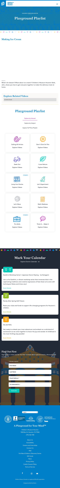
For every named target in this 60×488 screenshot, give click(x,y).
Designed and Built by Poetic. (30, 483)
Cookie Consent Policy (30, 464)
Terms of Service (30, 467)
